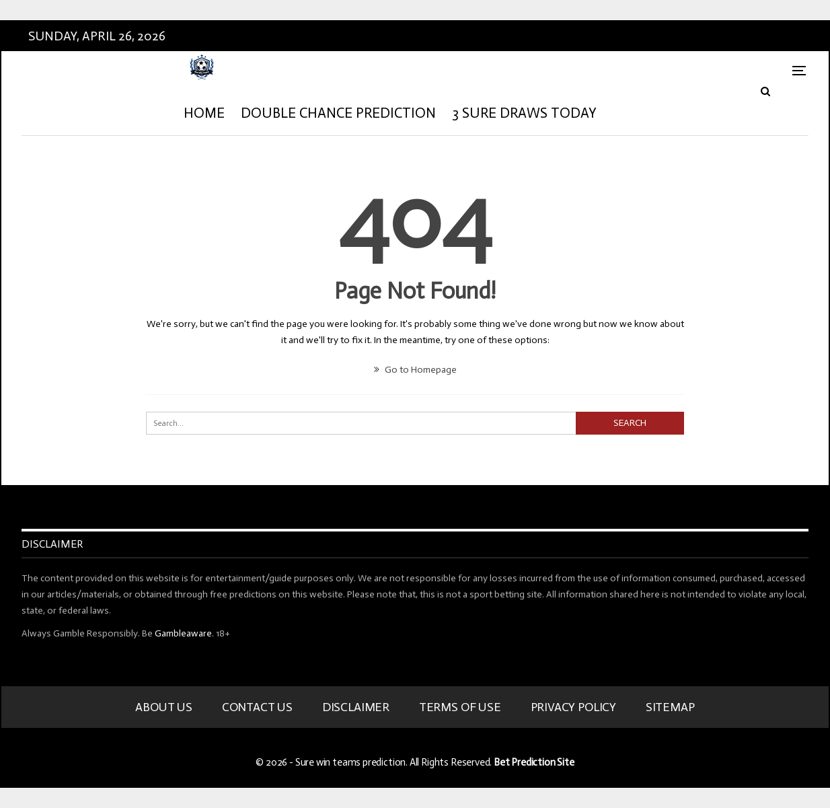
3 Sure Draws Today (524, 113)
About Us (163, 707)
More (632, 113)
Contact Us (257, 707)
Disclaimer (355, 707)
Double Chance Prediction (338, 113)
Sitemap (670, 707)
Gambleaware (183, 633)
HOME (204, 113)
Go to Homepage (415, 369)
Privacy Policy (573, 707)
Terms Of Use (460, 707)
